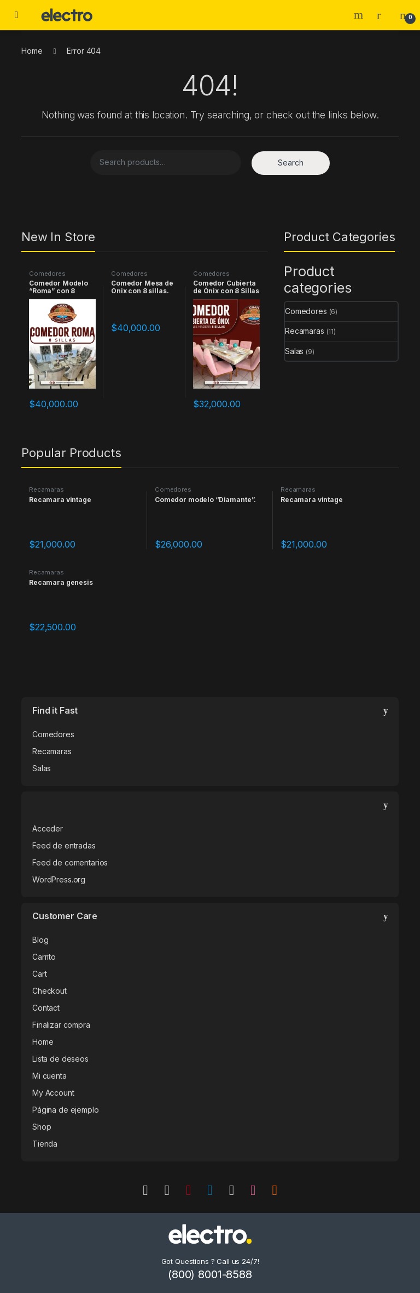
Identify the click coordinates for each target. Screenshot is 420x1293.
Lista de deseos (60, 1058)
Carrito (44, 956)
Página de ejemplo (65, 1109)
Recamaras (304, 330)
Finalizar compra (61, 1024)
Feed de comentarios (70, 862)
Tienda (44, 1143)
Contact (46, 1007)
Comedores (47, 273)
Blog (40, 939)
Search (360, 15)
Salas (294, 351)
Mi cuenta (49, 1075)
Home (31, 50)
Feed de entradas (64, 845)
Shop (41, 1126)
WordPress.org (58, 879)
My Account (53, 1092)
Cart (39, 973)
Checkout (49, 990)
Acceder (47, 828)
